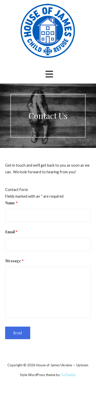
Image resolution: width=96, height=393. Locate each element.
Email (11, 231)
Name (11, 202)
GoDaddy (68, 374)
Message (14, 260)
